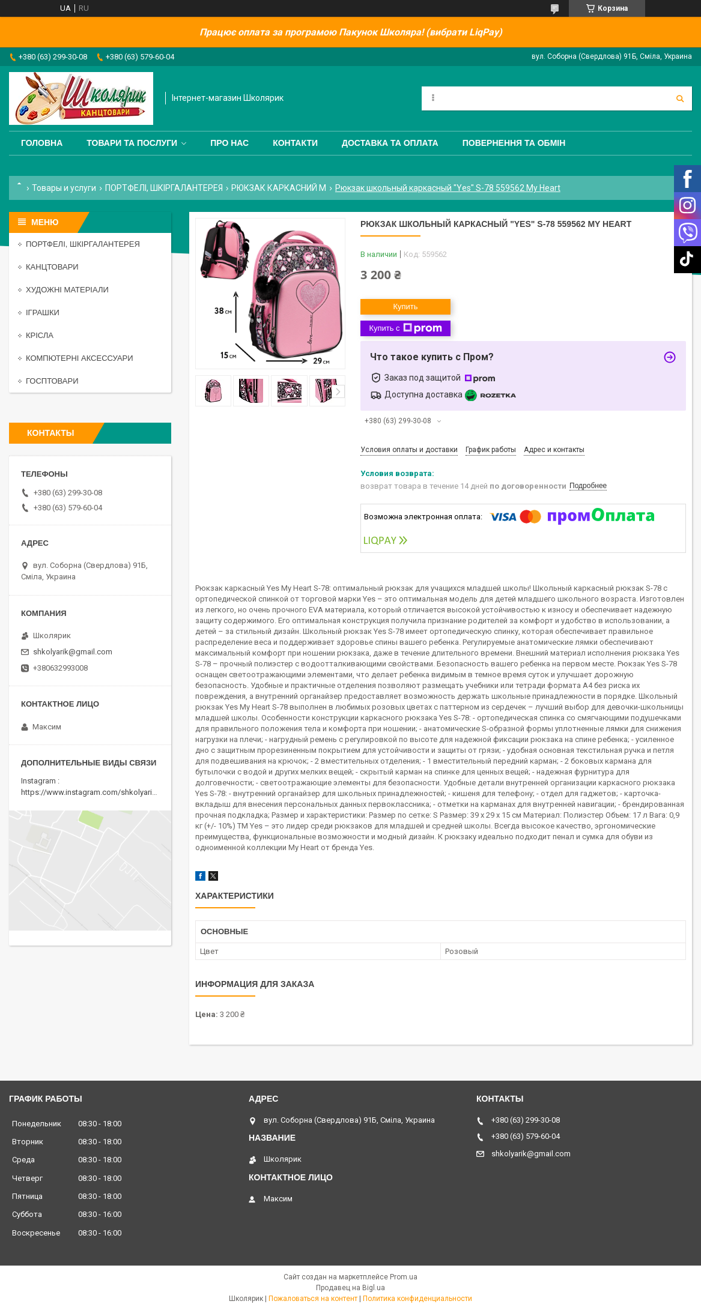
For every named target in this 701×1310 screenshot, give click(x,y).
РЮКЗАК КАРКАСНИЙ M (278, 188)
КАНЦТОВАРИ (52, 266)
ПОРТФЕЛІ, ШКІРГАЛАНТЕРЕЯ (164, 188)
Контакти (295, 143)
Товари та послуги (131, 143)
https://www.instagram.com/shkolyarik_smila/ (101, 792)
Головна (41, 143)
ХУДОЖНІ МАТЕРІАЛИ (67, 289)
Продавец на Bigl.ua (350, 1288)
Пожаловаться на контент (313, 1298)
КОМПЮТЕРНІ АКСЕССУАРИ (79, 358)
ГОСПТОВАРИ (52, 380)
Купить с (405, 328)
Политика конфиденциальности (417, 1298)
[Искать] (680, 98)
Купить (405, 306)
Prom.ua (403, 1277)
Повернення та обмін (514, 143)
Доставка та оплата (390, 143)
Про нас (229, 143)
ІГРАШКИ (42, 312)
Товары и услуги (64, 188)
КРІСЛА (39, 335)
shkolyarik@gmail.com (72, 651)
